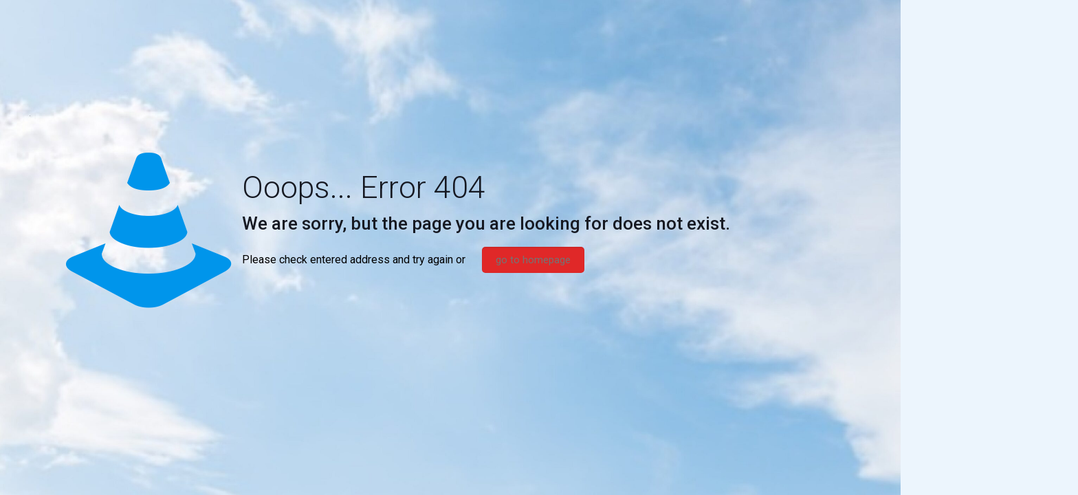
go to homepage (533, 260)
